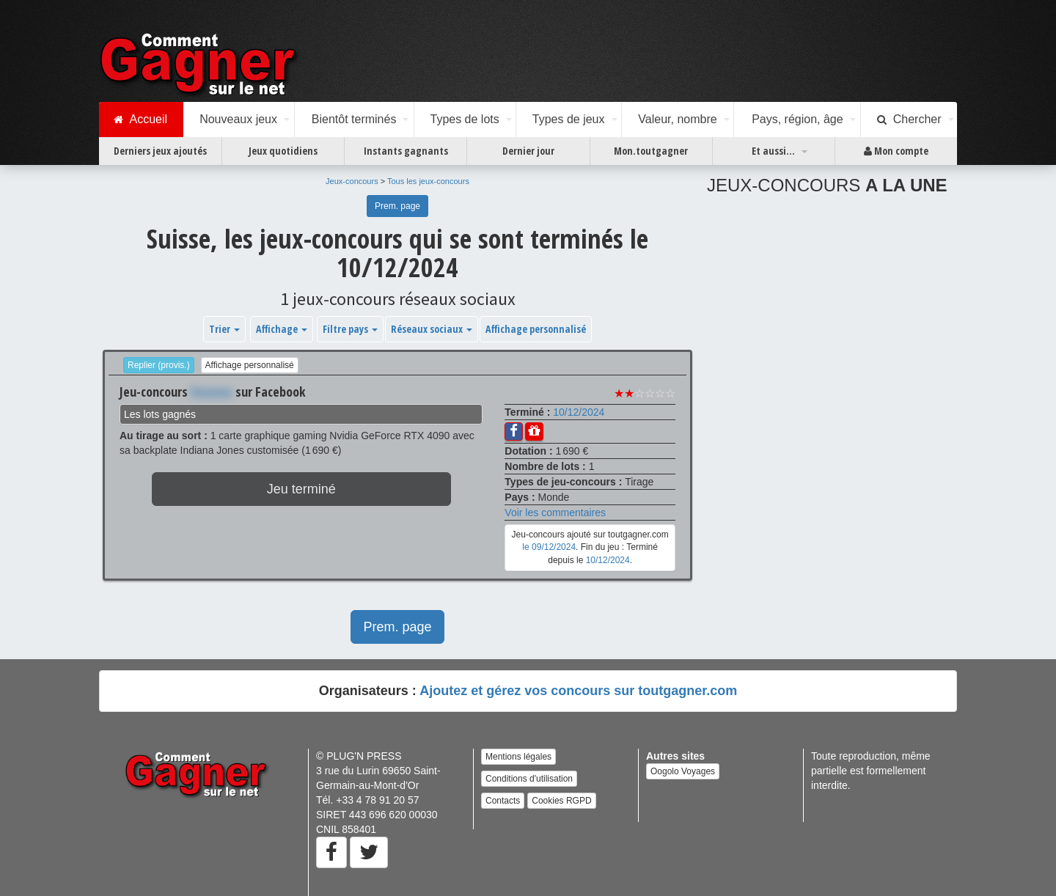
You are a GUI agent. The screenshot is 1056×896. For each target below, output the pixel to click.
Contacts (502, 801)
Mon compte (896, 151)
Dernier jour (528, 151)
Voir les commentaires (555, 512)
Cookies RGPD (561, 801)
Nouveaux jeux (238, 119)
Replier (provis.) (159, 365)
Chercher (909, 119)
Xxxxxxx (211, 391)
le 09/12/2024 (549, 547)
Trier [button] (224, 329)
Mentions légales (518, 757)
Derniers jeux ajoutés (160, 151)
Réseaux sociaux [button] (431, 329)
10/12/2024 (578, 412)
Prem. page (397, 206)
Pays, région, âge (797, 119)
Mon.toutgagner (651, 151)
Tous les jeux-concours (428, 181)
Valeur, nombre (677, 119)
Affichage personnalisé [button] (535, 329)
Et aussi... (773, 151)
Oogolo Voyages (682, 771)
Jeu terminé (301, 489)
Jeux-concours (352, 181)
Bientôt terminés (354, 119)
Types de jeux (568, 119)
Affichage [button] (281, 329)
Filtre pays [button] (350, 329)
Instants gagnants (406, 151)
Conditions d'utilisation (529, 779)
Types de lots (464, 119)
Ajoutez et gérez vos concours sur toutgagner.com (578, 690)
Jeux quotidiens (283, 151)
